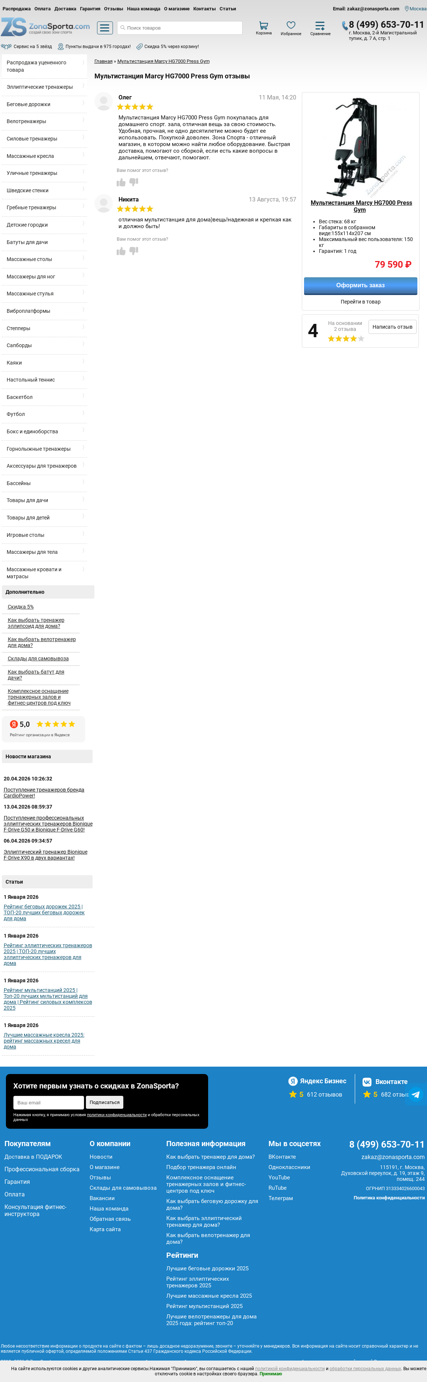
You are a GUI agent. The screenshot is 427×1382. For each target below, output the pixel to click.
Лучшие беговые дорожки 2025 (207, 1268)
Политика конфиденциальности (389, 1197)
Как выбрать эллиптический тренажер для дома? (204, 1221)
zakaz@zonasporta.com (393, 1157)
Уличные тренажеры (32, 173)
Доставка (65, 8)
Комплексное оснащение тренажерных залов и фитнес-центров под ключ (39, 697)
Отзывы (113, 8)
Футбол (16, 414)
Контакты (204, 8)
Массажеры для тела (32, 552)
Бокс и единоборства (32, 431)
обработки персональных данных (365, 1368)
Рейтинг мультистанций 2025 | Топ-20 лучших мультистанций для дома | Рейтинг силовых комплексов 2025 (48, 999)
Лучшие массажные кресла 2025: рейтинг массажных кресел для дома (44, 1041)
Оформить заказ (360, 285)
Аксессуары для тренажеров (42, 466)
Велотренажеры (26, 121)
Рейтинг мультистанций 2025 (204, 1306)
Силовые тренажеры (32, 139)
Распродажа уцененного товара (36, 66)
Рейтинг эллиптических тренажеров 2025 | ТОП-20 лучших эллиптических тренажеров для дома (48, 954)
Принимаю (271, 1373)
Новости (101, 1157)
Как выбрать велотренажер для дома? (42, 642)
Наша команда (143, 8)
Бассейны (19, 483)
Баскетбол (20, 397)
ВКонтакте (282, 1157)
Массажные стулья (30, 294)
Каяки (14, 363)
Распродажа (17, 8)
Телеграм (280, 1198)
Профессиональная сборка (42, 1169)
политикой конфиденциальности (290, 1368)
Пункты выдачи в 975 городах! (98, 46)
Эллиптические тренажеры (40, 87)
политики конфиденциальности (117, 1114)
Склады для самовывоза (38, 658)
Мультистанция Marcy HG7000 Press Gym (361, 206)
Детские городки (27, 225)
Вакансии (102, 1198)
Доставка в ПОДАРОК (33, 1157)
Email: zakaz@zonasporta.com (366, 8)
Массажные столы (29, 259)
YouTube (279, 1177)
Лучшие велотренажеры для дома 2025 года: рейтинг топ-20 (211, 1320)
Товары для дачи (27, 500)
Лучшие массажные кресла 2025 (209, 1296)
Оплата (42, 8)
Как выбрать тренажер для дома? (210, 1157)
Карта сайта (105, 1229)
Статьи (228, 8)
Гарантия (90, 8)
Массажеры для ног (31, 277)
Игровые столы (25, 535)
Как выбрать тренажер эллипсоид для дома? (36, 623)
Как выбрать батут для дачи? (36, 675)
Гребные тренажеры (31, 207)
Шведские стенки (28, 190)
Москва (418, 8)
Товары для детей (28, 518)
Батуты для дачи (27, 242)
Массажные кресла (30, 156)
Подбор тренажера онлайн (201, 1167)
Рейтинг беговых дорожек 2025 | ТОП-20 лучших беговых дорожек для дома (44, 912)
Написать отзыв (393, 327)
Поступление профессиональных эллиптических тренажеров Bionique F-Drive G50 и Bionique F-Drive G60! (48, 824)
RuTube (277, 1188)
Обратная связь (110, 1219)
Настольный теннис (31, 380)
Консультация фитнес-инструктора (35, 1210)
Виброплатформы (28, 311)
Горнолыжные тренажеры (39, 449)
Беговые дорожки (28, 104)
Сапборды (19, 345)
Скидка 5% (21, 607)
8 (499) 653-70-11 (386, 24)
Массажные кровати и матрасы (34, 573)
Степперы (18, 328)
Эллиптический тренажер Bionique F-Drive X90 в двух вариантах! (45, 855)
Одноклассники (289, 1167)
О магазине (177, 8)
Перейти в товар (361, 302)
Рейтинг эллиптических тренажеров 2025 (197, 1282)
